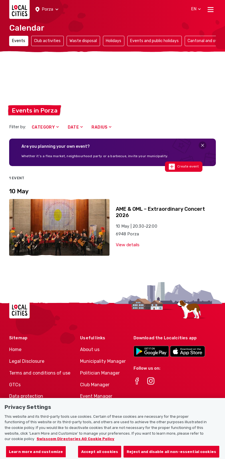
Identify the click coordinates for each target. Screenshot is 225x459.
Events (18, 40)
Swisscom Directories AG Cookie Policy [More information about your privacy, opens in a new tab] (75, 445)
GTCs (15, 384)
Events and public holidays (154, 40)
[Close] (202, 145)
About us (89, 349)
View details (128, 244)
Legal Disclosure (26, 361)
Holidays (113, 40)
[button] (46, 9)
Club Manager (94, 384)
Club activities (47, 40)
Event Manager (96, 396)
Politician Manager (100, 373)
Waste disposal (83, 40)
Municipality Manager (103, 361)
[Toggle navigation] (210, 9)
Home (15, 349)
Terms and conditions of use (39, 373)
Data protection (26, 396)
